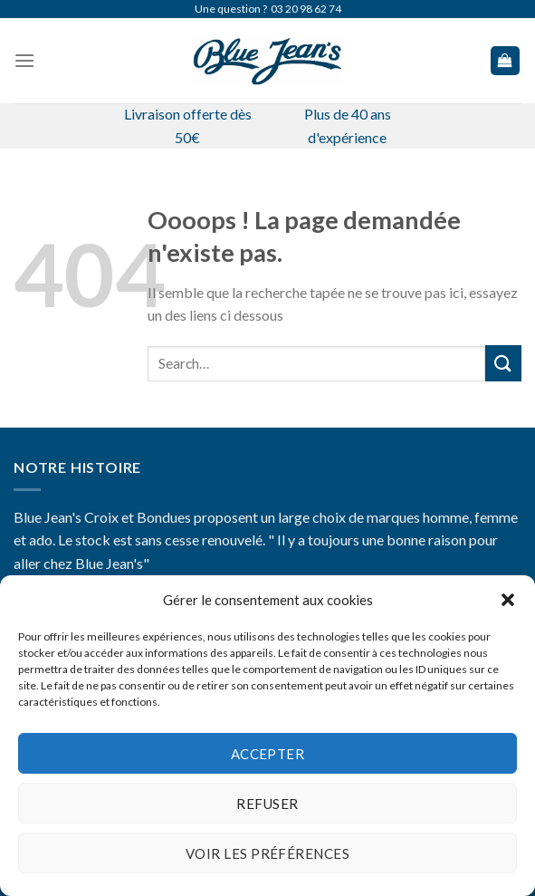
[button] (508, 600)
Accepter (268, 754)
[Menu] (24, 60)
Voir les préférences (267, 853)
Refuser (267, 803)
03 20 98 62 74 (306, 8)
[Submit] (503, 363)
